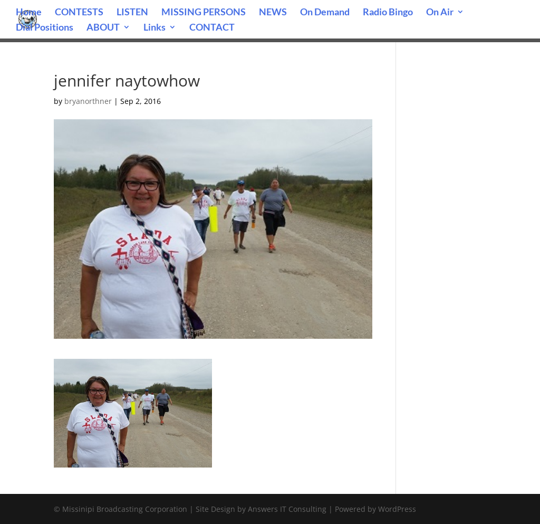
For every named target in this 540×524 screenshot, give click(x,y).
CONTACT (212, 28)
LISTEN (132, 12)
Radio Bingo (388, 12)
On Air (440, 12)
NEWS (273, 12)
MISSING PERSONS (203, 12)
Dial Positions (44, 28)
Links (154, 28)
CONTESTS (79, 12)
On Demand (325, 12)
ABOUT (103, 28)
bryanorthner (88, 101)
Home (29, 12)
